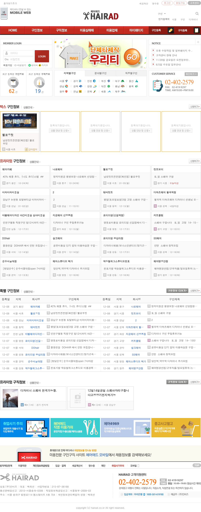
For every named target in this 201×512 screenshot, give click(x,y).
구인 (182, 19)
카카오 (43, 65)
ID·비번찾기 (20, 65)
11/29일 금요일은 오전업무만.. (173, 59)
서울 (174, 19)
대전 (103, 86)
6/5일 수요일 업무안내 (168, 64)
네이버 (33, 65)
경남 (61, 86)
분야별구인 (100, 73)
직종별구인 (131, 73)
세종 (103, 91)
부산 (103, 81)
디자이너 (193, 19)
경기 (75, 81)
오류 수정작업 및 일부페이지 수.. (174, 50)
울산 (131, 81)
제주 (117, 91)
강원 (89, 86)
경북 (75, 86)
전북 (89, 91)
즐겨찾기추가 (10, 3)
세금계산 (143, 3)
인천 (89, 81)
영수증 (155, 3)
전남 (75, 91)
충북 (131, 86)
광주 (61, 91)
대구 (117, 81)
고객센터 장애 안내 (166, 55)
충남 (117, 86)
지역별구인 (70, 73)
